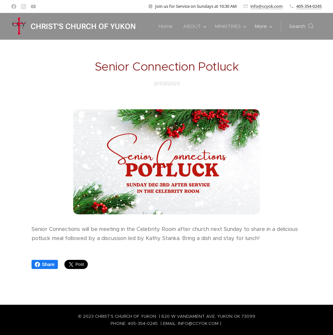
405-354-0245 (309, 6)
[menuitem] (167, 26)
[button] (301, 26)
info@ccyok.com (266, 6)
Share (45, 264)
